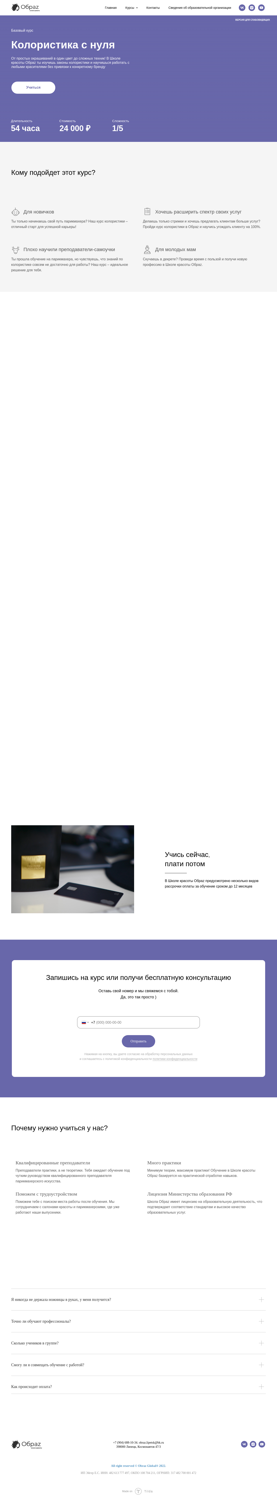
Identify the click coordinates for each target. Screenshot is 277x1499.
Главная (111, 7)
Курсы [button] (130, 7)
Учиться (33, 87)
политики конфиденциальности (175, 1059)
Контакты (153, 7)
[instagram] (251, 7)
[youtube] (261, 7)
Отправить (139, 1041)
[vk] (242, 7)
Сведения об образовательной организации (200, 7)
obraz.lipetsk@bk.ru (151, 1442)
